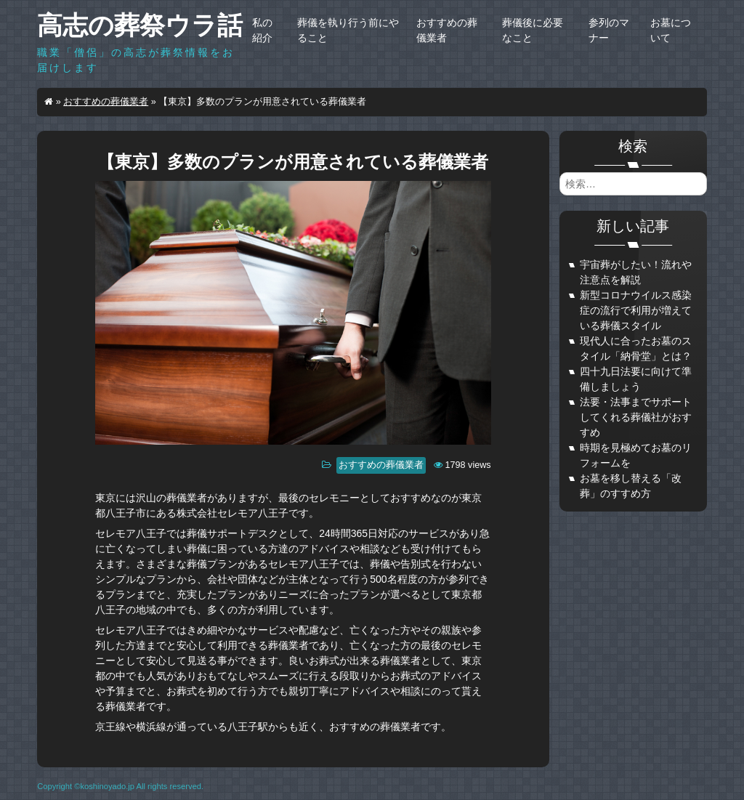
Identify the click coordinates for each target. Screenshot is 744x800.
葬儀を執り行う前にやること (348, 30)
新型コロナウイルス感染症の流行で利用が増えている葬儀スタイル (636, 310)
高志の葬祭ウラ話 (140, 25)
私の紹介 (262, 30)
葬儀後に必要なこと (532, 30)
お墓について (670, 30)
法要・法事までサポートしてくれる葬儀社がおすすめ (636, 417)
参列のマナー (609, 30)
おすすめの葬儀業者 (446, 30)
